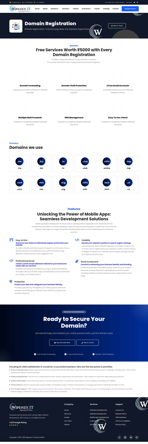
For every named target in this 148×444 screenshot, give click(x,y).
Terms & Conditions (122, 423)
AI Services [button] (86, 9)
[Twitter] (131, 440)
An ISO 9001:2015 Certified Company (109, 2)
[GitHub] (137, 440)
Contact (116, 9)
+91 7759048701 (42, 2)
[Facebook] (119, 440)
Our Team (68, 423)
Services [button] (65, 9)
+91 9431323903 (29, 2)
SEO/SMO (93, 427)
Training (106, 9)
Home (37, 9)
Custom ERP (94, 423)
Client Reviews (120, 420)
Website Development (98, 416)
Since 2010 (126, 2)
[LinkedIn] (125, 440)
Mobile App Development (99, 420)
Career (97, 9)
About (45, 9)
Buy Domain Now (62, 345)
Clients (75, 9)
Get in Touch (117, 26)
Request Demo (130, 9)
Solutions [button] (54, 9)
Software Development (98, 412)
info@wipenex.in (15, 2)
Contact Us (119, 412)
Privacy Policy (120, 427)
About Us (67, 416)
